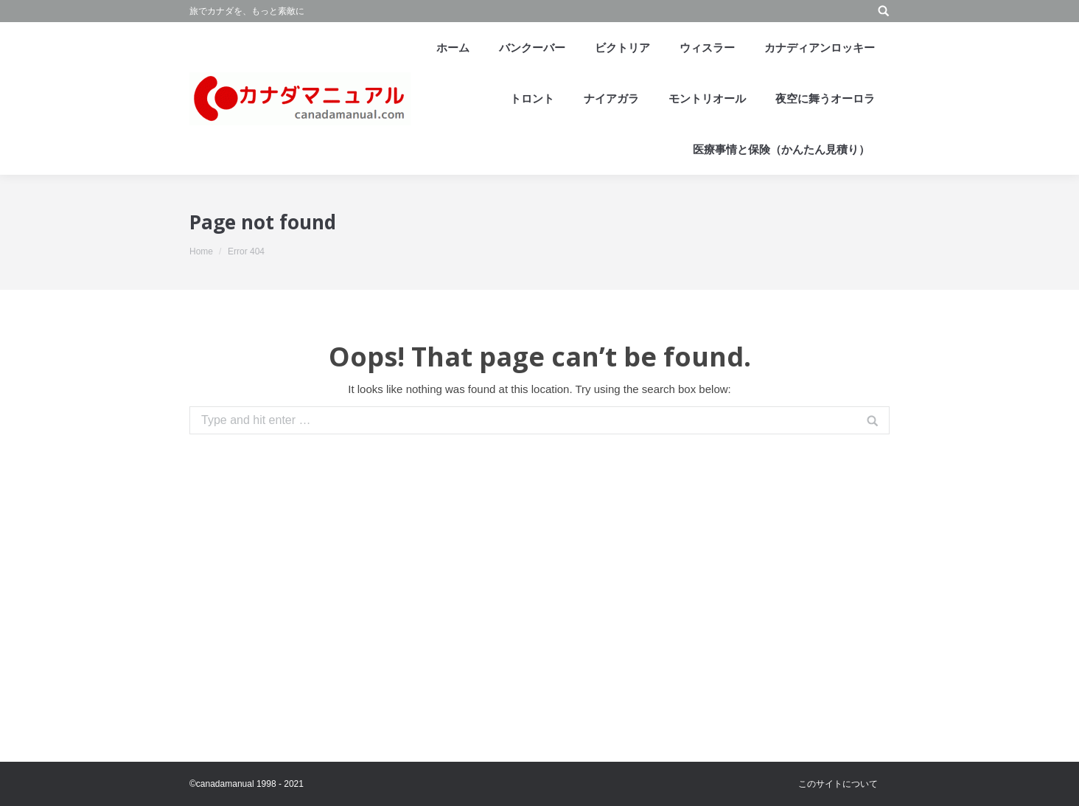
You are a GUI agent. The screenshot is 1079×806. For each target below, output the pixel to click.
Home (201, 251)
